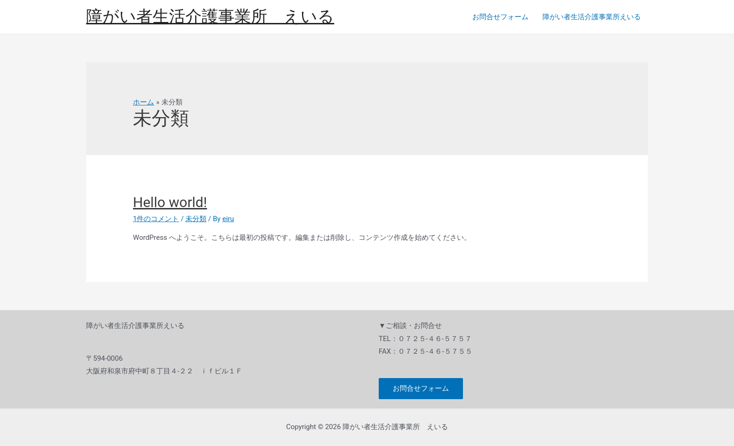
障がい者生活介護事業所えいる (592, 17)
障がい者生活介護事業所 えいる (210, 16)
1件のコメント (156, 219)
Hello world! (170, 202)
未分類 (195, 219)
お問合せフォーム (500, 17)
